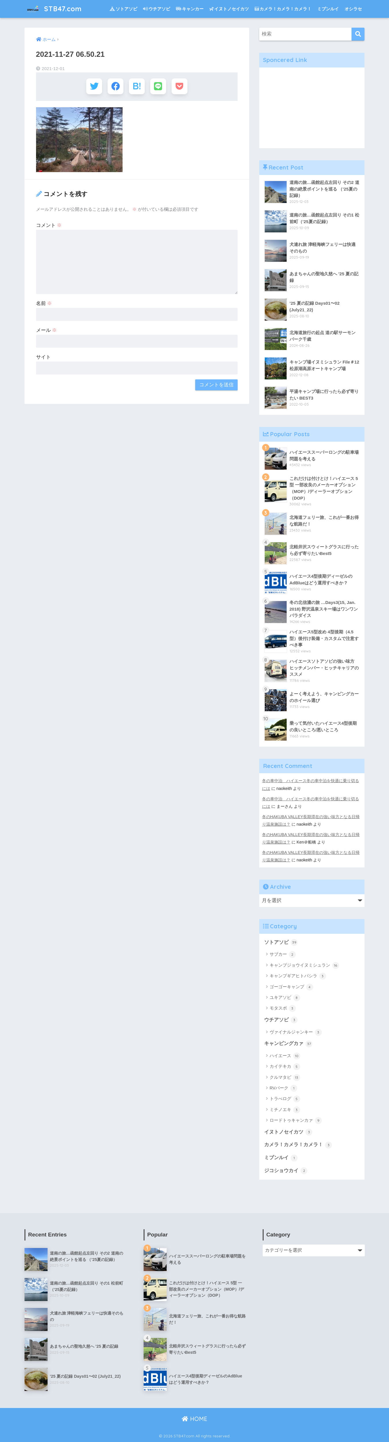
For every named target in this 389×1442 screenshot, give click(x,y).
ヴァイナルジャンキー (296, 1032)
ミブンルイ (328, 8)
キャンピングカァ (288, 1043)
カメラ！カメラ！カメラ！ (283, 8)
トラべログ (285, 1098)
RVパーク (284, 1088)
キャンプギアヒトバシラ (298, 976)
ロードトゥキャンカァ (296, 1120)
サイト (43, 357)
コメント (49, 225)
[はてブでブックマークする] (137, 86)
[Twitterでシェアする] (94, 86)
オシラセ (353, 8)
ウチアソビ (156, 8)
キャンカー (190, 8)
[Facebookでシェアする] (115, 86)
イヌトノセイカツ (229, 8)
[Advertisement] (312, 107)
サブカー (283, 954)
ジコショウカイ (286, 1170)
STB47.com (54, 9)
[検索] (358, 34)
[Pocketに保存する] (179, 86)
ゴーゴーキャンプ (291, 987)
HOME (194, 1418)
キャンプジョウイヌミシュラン (304, 965)
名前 (44, 303)
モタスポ (283, 1008)
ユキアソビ (285, 997)
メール (46, 330)
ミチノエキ (285, 1109)
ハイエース (285, 1056)
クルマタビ (285, 1077)
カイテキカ (285, 1066)
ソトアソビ (123, 8)
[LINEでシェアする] (158, 86)
